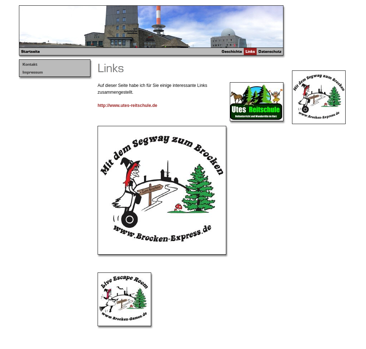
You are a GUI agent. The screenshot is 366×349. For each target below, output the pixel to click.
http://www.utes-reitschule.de (127, 105)
